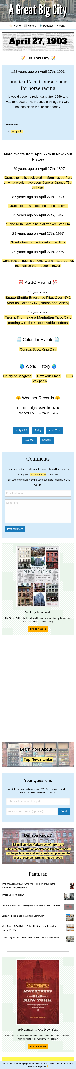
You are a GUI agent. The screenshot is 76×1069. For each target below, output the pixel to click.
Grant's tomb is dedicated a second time (38, 206)
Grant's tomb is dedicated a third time (38, 242)
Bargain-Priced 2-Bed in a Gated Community (23, 916)
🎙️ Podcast (46, 25)
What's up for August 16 (13, 895)
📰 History (29, 25)
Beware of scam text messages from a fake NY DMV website (31, 905)
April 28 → (54, 430)
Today (38, 430)
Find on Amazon (38, 629)
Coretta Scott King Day (38, 349)
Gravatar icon (38, 474)
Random (46, 440)
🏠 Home (15, 25)
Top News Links (38, 759)
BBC (69, 376)
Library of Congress (17, 376)
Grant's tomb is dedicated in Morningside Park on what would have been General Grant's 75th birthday (38, 182)
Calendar (29, 440)
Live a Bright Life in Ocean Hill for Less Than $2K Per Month (30, 937)
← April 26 (21, 430)
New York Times (48, 376)
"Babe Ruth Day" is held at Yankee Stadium (38, 224)
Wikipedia (17, 131)
